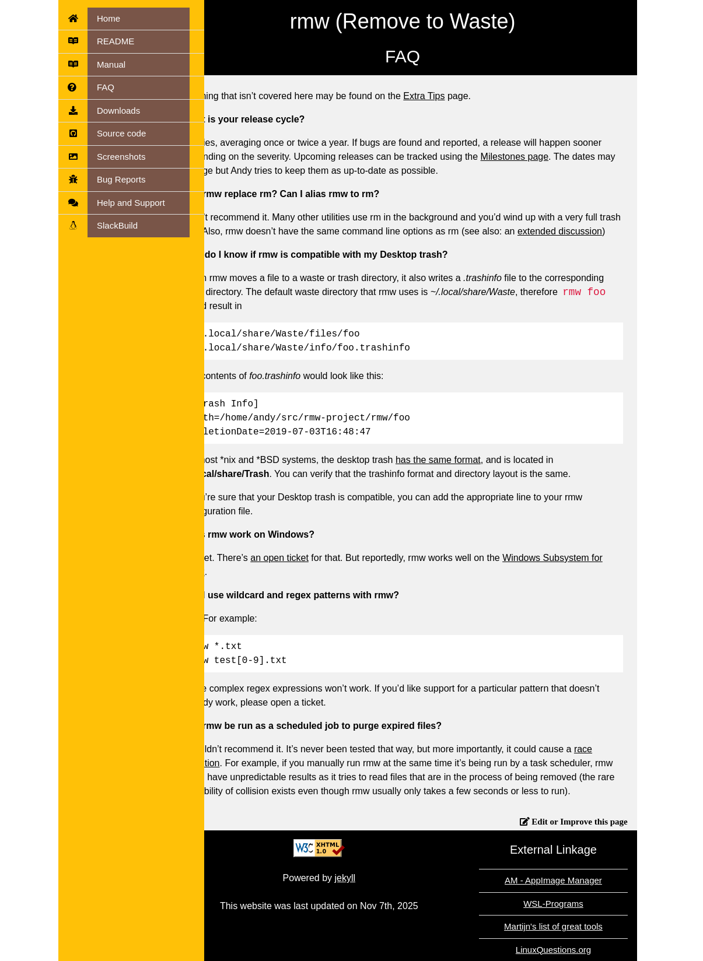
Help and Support (131, 203)
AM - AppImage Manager (589, 880)
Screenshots (121, 157)
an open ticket (315, 558)
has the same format (474, 460)
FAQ (105, 87)
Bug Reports (121, 179)
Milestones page (550, 157)
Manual (111, 64)
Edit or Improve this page (614, 821)
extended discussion (596, 231)
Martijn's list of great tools (589, 926)
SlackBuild (117, 225)
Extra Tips (460, 96)
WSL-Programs (589, 904)
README (115, 41)
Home (108, 18)
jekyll (380, 878)
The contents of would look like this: (318, 376)
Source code (121, 133)
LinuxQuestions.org (589, 950)
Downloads (118, 110)
